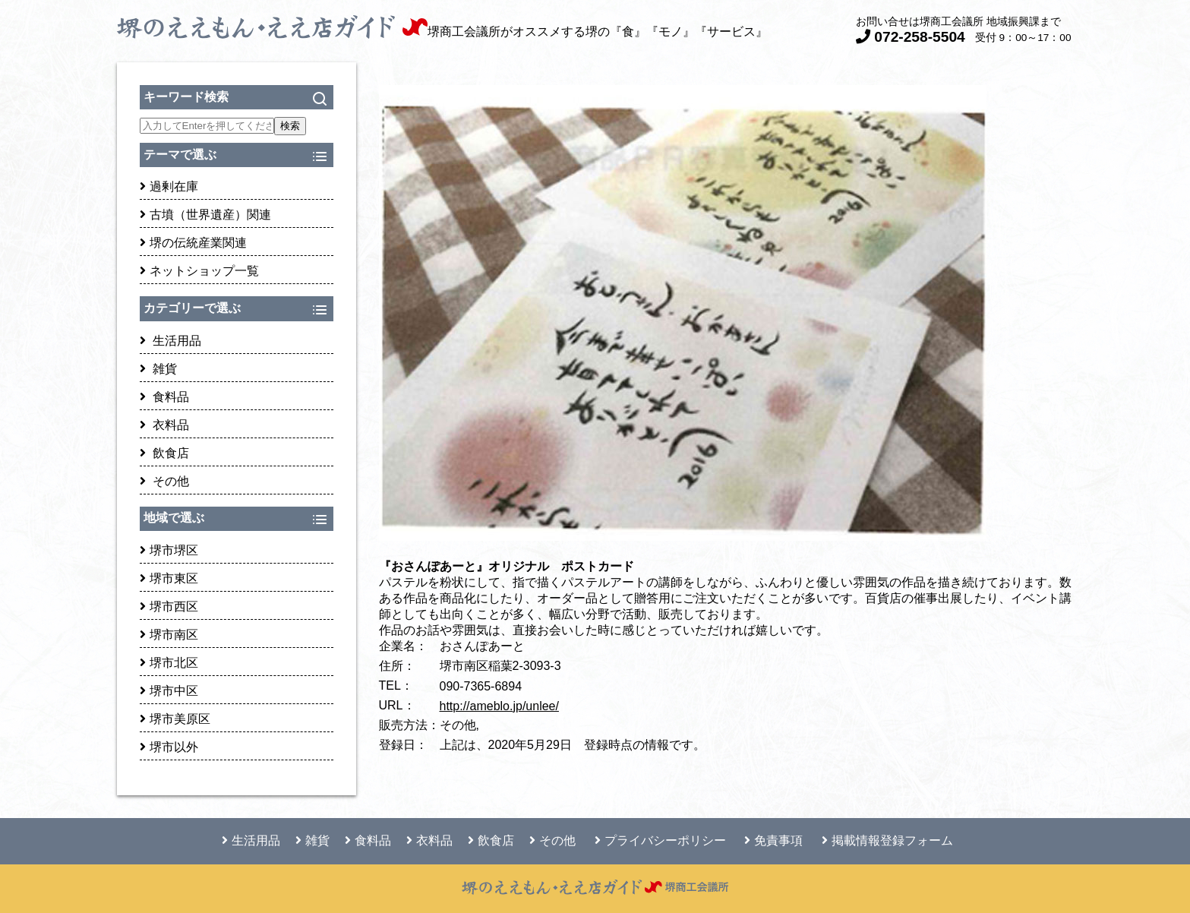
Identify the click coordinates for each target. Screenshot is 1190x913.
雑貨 (158, 368)
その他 (164, 481)
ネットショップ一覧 (199, 270)
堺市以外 (169, 747)
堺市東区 (169, 578)
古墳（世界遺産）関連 (205, 214)
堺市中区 (169, 690)
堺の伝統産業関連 (193, 242)
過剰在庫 (169, 186)
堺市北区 (169, 662)
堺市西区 (169, 606)
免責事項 (773, 840)
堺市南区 (169, 634)
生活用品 (170, 340)
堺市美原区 (175, 718)
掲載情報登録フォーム (887, 840)
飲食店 (164, 453)
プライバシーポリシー (660, 840)
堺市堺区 (169, 550)
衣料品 (164, 425)
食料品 (164, 396)
